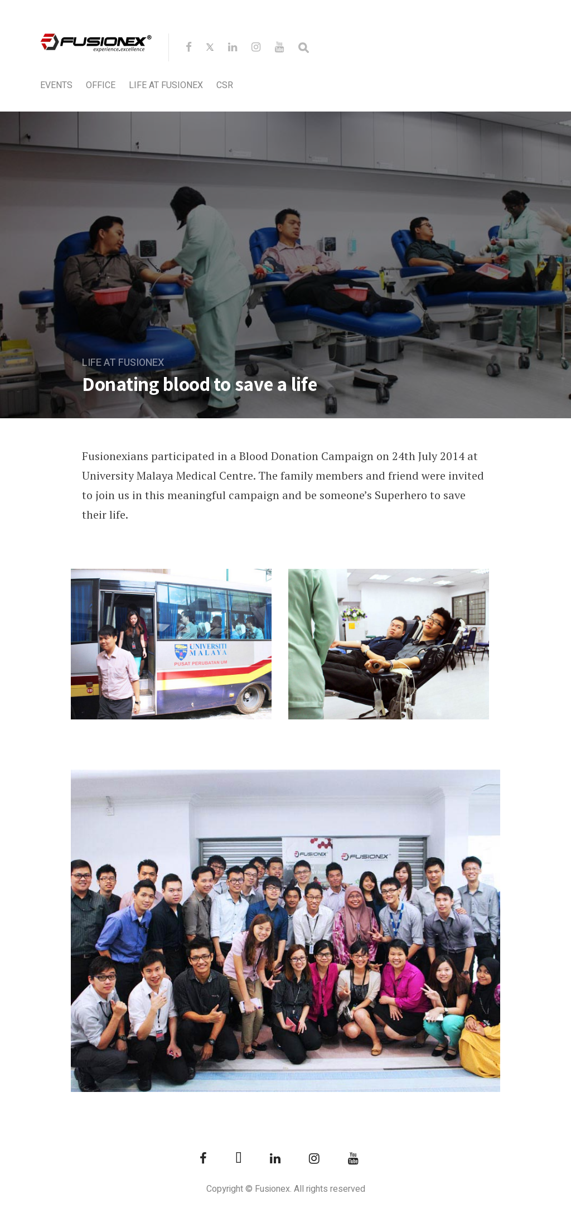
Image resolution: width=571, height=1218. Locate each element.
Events (56, 85)
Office (100, 85)
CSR (224, 85)
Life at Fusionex (166, 85)
